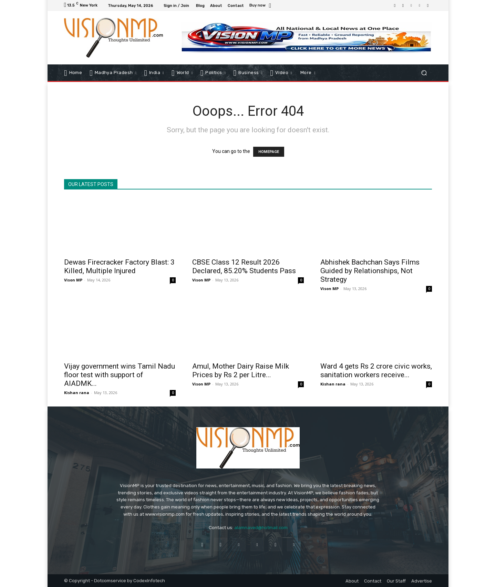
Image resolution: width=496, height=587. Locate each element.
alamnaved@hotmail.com (261, 527)
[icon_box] (261, 6)
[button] (424, 72)
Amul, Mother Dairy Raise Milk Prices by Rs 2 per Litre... (240, 370)
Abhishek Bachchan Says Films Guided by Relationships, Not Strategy (370, 271)
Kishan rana (76, 392)
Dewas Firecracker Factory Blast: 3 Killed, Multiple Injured (119, 266)
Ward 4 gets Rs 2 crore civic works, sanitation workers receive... (376, 370)
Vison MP (73, 279)
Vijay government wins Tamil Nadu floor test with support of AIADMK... (119, 375)
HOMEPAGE (268, 152)
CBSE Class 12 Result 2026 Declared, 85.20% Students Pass (244, 266)
